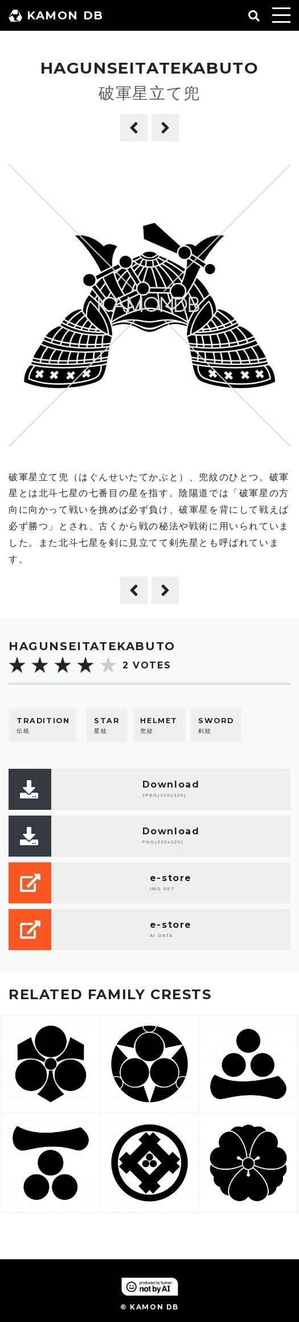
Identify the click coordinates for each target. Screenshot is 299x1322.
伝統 (43, 725)
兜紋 (159, 725)
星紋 (107, 725)
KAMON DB (56, 15)
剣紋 (216, 725)
